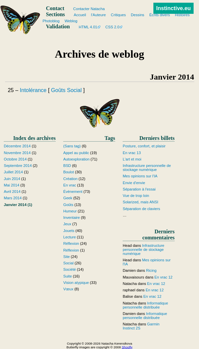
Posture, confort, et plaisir (144, 146)
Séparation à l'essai (139, 189)
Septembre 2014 (18, 166)
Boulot (68, 172)
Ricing (151, 270)
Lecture (69, 237)
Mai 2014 (11, 185)
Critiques (118, 15)
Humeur (70, 211)
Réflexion (71, 243)
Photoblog (51, 21)
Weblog (71, 21)
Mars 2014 (13, 198)
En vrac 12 (163, 277)
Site (66, 257)
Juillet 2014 (13, 172)
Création (70, 179)
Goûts (58, 90)
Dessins (137, 15)
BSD (67, 166)
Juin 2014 (12, 179)
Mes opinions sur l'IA (140, 176)
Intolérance (33, 90)
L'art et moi (132, 159)
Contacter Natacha (89, 9)
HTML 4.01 (88, 27)
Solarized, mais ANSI (140, 202)
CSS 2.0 (112, 27)
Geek (67, 198)
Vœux (68, 289)
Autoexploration (76, 159)
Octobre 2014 (15, 159)
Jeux (67, 224)
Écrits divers (159, 15)
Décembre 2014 (17, 146)
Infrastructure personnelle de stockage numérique (147, 168)
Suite (67, 276)
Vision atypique (76, 283)
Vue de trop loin (136, 196)
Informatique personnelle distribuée (145, 305)
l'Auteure (98, 15)
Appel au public (76, 153)
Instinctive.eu (173, 8)
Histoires (182, 15)
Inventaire (71, 217)
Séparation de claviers (141, 209)
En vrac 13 (132, 153)
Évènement (72, 192)
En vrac (69, 185)
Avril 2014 (12, 192)
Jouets (68, 231)
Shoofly (127, 347)
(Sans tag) (72, 146)
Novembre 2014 (17, 153)
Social (74, 90)
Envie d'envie (134, 183)
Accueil (80, 15)
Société (69, 269)
